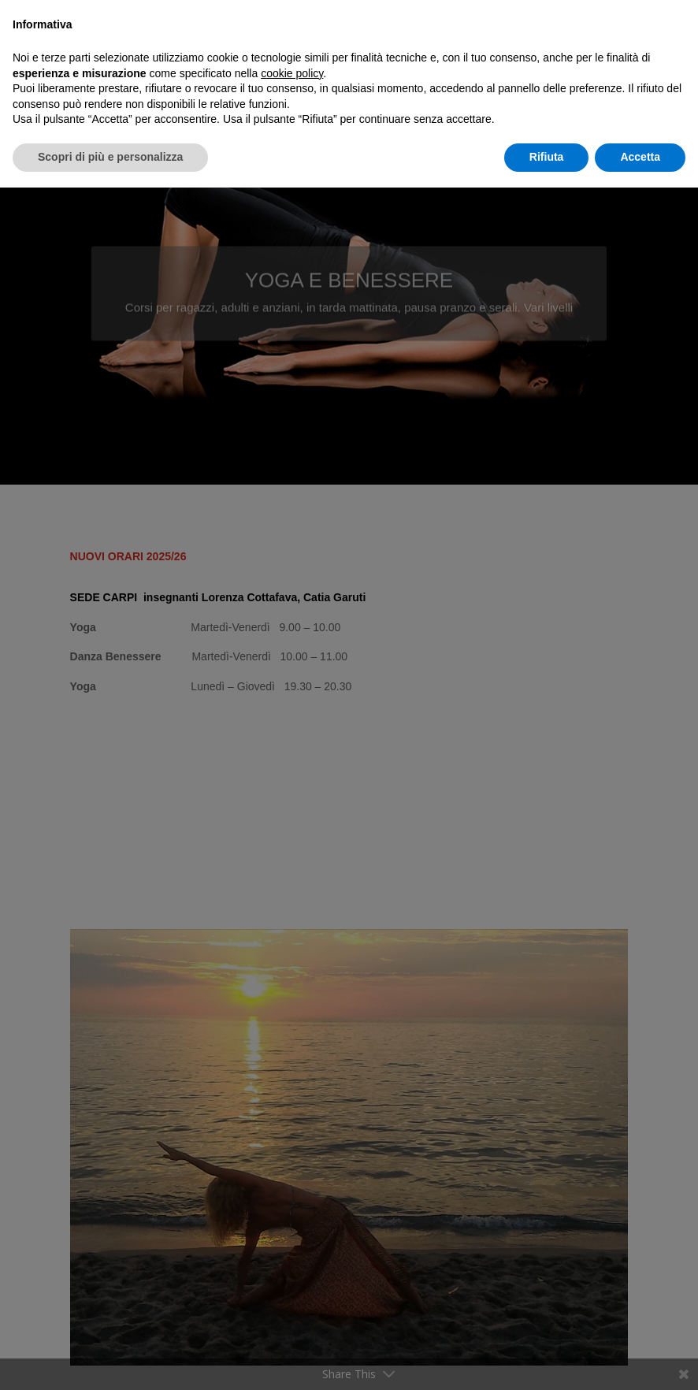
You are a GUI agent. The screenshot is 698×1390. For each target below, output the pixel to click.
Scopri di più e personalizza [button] (110, 157)
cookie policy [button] (292, 73)
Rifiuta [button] (546, 157)
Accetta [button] (640, 157)
